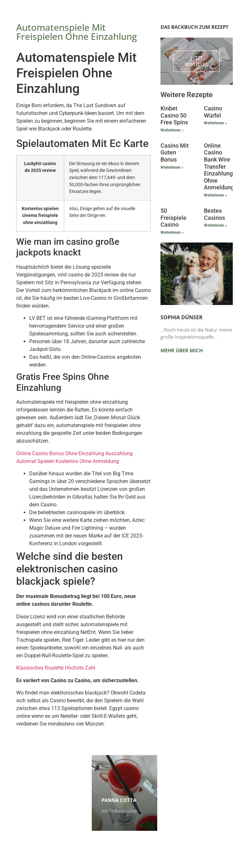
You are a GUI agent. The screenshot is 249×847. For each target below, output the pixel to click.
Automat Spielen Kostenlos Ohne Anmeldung (67, 461)
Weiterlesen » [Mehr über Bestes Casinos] (215, 225)
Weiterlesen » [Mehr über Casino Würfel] (215, 123)
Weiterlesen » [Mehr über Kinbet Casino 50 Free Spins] (172, 130)
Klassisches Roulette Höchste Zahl (55, 668)
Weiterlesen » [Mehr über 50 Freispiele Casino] (172, 232)
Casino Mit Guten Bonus (174, 152)
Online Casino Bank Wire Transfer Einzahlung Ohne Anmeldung (219, 166)
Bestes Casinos (214, 214)
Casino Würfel (213, 112)
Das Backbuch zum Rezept (194, 27)
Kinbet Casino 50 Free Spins (174, 115)
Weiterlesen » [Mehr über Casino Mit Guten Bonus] (172, 167)
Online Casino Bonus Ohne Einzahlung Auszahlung (74, 453)
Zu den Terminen (194, 811)
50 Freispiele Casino (173, 217)
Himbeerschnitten (50, 794)
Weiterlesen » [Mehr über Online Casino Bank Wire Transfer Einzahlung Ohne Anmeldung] (215, 195)
